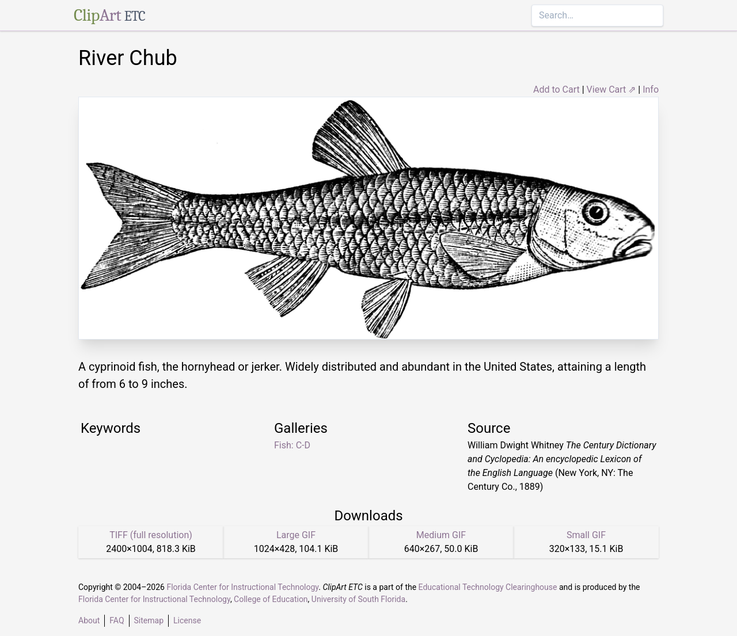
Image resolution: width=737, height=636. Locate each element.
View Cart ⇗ (611, 89)
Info (651, 89)
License (187, 620)
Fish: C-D (292, 445)
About (89, 620)
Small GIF (586, 535)
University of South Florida (358, 599)
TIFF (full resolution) (150, 535)
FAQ (116, 620)
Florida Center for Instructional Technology (242, 587)
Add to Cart (556, 89)
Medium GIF (441, 535)
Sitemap (149, 620)
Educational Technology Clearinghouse (488, 587)
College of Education (271, 599)
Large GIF (296, 535)
